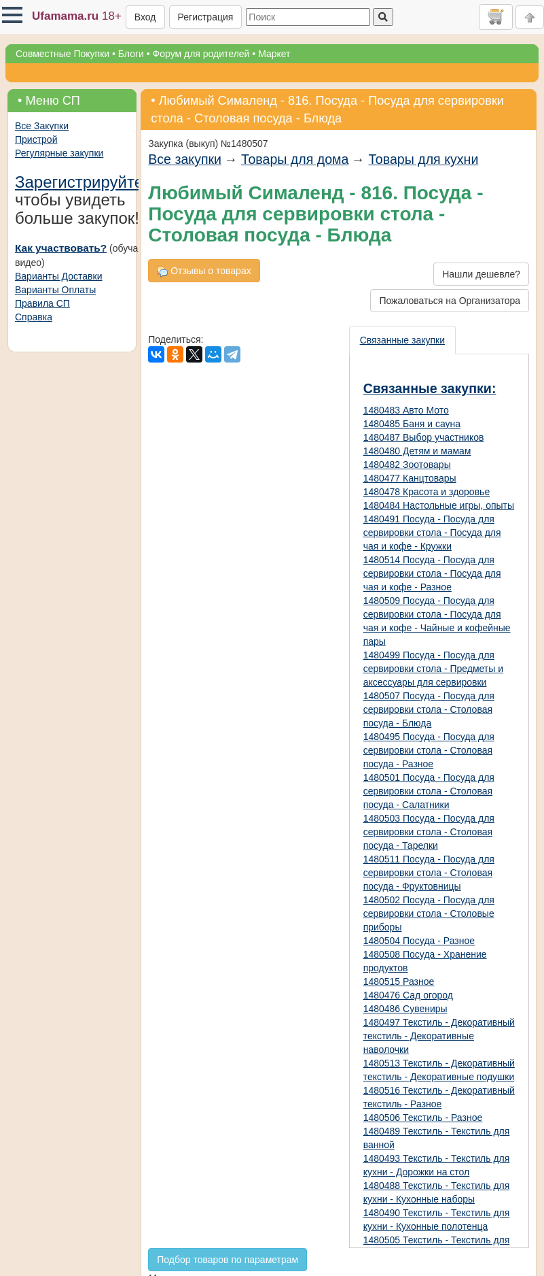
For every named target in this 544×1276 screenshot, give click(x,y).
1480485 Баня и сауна (411, 423)
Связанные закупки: (429, 388)
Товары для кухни (423, 159)
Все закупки (184, 159)
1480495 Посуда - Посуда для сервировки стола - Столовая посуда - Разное (428, 750)
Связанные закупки (402, 340)
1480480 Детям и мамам (417, 451)
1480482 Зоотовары (407, 464)
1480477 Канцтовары (409, 478)
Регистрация (206, 17)
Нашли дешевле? (481, 274)
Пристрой (36, 139)
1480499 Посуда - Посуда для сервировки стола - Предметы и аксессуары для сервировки (433, 669)
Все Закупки (42, 125)
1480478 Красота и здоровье (426, 491)
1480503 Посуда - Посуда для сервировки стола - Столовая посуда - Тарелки (428, 832)
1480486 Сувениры (405, 1008)
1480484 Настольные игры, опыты (438, 505)
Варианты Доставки (58, 276)
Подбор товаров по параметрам (227, 1259)
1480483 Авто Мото (406, 410)
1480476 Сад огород (408, 995)
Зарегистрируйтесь (87, 182)
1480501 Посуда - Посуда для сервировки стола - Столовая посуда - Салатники (428, 791)
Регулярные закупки (59, 153)
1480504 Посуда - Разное (419, 940)
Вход (145, 17)
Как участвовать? (61, 248)
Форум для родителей (201, 53)
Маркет (274, 53)
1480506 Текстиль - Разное (423, 1117)
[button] (12, 15)
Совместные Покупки (62, 53)
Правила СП (42, 303)
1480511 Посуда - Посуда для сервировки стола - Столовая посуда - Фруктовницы (428, 873)
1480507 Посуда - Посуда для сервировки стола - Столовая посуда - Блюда (428, 709)
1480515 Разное (399, 981)
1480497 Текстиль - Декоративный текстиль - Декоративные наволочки (439, 1036)
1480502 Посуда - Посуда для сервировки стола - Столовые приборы (428, 913)
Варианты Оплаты (55, 289)
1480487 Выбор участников (423, 437)
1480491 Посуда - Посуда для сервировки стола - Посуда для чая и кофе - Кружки (432, 533)
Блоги (131, 53)
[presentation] (403, 340)
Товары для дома (294, 159)
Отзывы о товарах (204, 271)
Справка (33, 317)
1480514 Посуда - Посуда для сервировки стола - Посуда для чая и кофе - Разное (432, 573)
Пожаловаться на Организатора (449, 300)
